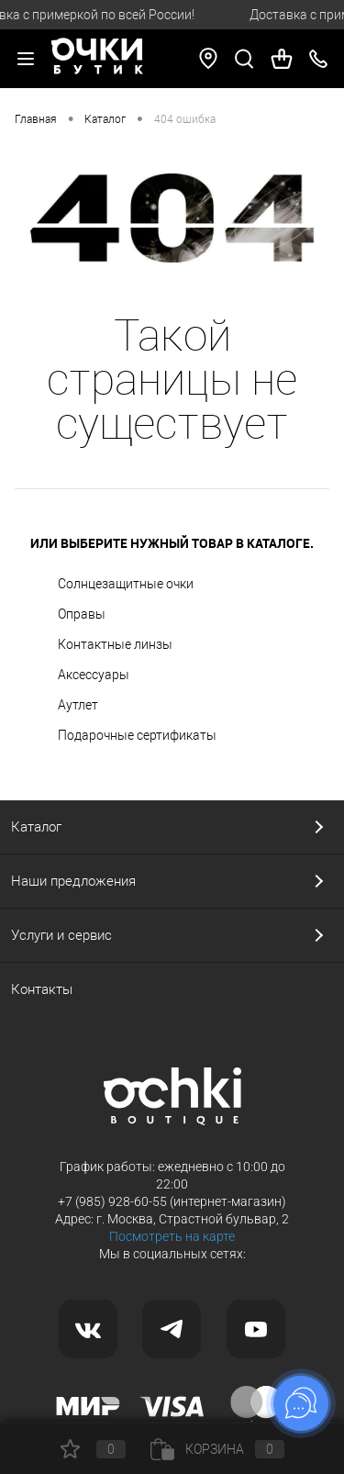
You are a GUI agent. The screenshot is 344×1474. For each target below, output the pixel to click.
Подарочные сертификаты (137, 735)
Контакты (41, 989)
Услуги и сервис (61, 935)
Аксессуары (93, 674)
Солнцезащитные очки (126, 583)
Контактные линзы (115, 644)
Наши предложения (73, 881)
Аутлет (78, 705)
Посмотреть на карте (172, 1236)
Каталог (36, 827)
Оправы (81, 614)
